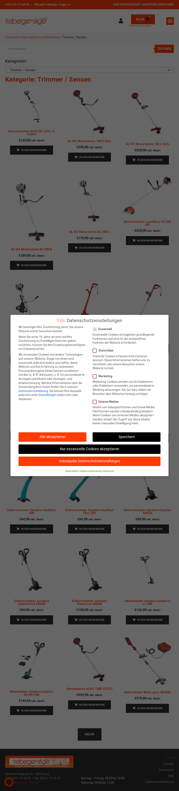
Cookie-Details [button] (72, 469)
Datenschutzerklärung (33, 389)
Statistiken (104, 349)
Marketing (104, 374)
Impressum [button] (108, 469)
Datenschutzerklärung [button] (91, 469)
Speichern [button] (127, 435)
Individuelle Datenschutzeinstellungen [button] (89, 459)
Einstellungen (48, 393)
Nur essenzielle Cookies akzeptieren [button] (89, 447)
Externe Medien (107, 400)
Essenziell (104, 327)
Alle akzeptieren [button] (53, 435)
